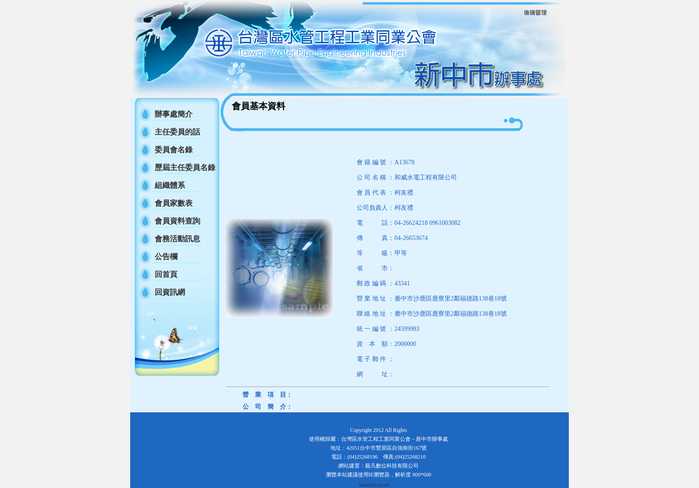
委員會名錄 (174, 150)
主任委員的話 (177, 132)
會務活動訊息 (177, 239)
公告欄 (166, 256)
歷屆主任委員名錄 (185, 167)
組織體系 (170, 185)
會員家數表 (174, 203)
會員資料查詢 (177, 221)
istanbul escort (374, 485)
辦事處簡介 (174, 114)
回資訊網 (170, 292)
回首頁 (166, 274)
